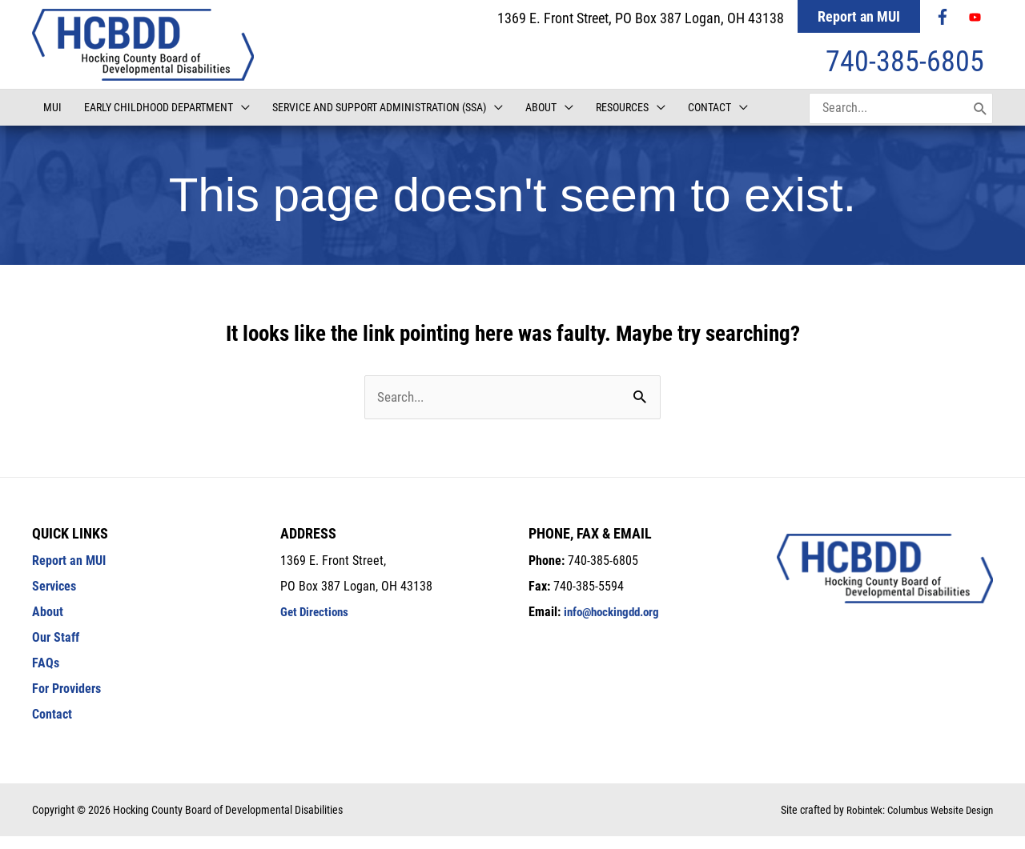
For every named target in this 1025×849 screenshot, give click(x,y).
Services (54, 599)
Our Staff (55, 650)
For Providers (66, 701)
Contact (52, 727)
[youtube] (977, 17)
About (47, 624)
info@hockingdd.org (616, 624)
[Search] (980, 120)
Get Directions (316, 624)
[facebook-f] (944, 17)
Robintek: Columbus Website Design (913, 822)
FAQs (45, 675)
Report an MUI (858, 16)
